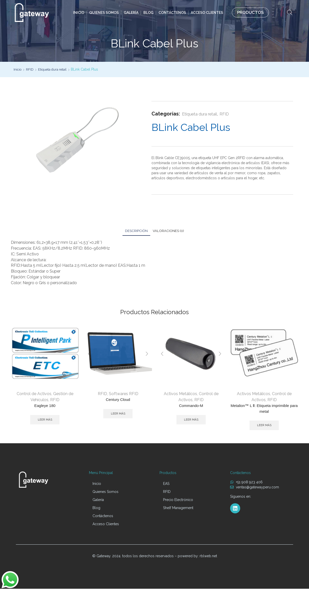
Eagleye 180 (45, 406)
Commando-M (191, 406)
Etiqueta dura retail (54, 69)
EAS (166, 485)
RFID (30, 69)
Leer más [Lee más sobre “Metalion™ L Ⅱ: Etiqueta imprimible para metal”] (264, 426)
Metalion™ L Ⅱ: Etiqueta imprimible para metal (264, 409)
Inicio (78, 13)
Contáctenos (172, 13)
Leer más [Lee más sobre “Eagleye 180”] (45, 420)
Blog (148, 13)
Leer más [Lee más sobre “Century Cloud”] (118, 414)
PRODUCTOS (250, 12)
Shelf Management (178, 509)
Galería (131, 13)
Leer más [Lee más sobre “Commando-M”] (191, 420)
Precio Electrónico (178, 501)
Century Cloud (118, 400)
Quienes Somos (104, 13)
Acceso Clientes (207, 13)
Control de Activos (34, 394)
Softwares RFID (123, 394)
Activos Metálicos (180, 394)
